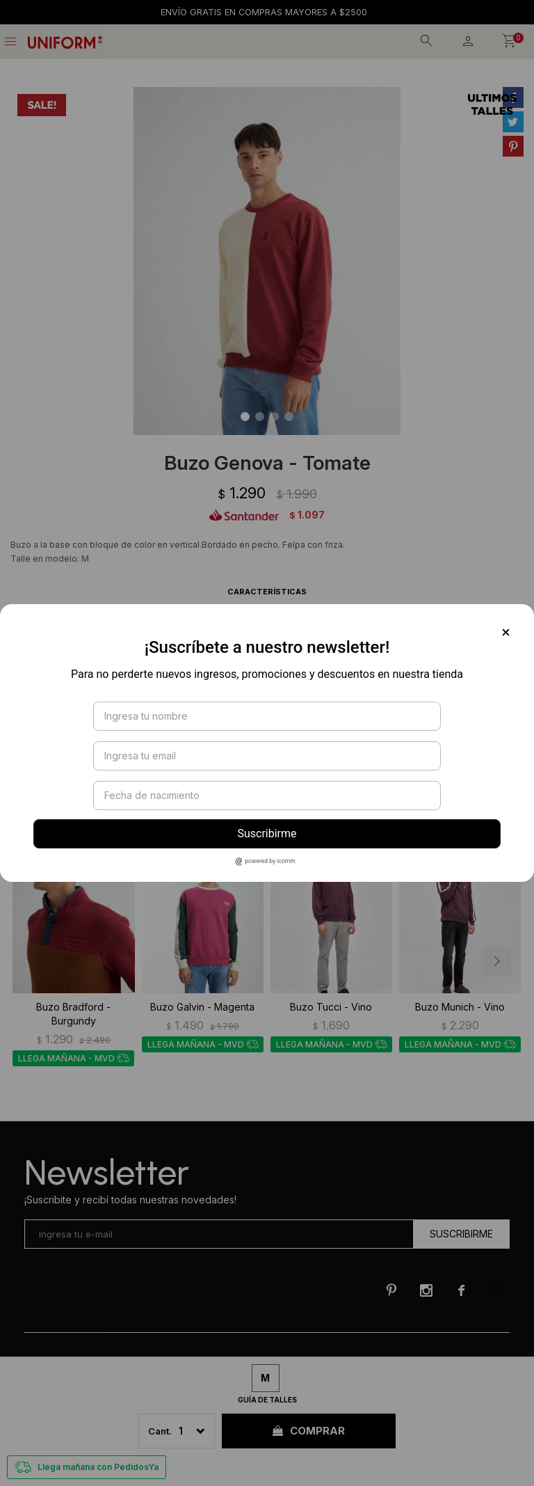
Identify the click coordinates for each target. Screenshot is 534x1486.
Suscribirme (266, 833)
